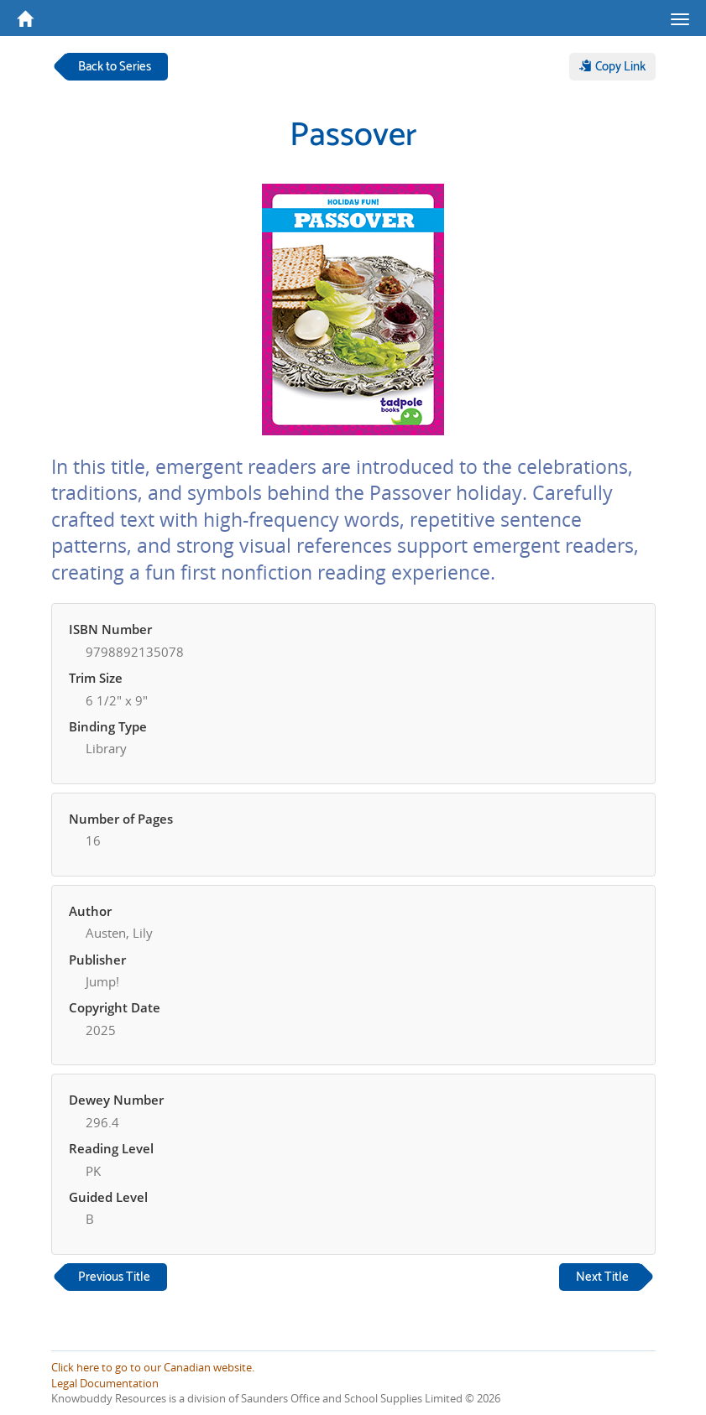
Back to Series (114, 66)
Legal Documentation (105, 1383)
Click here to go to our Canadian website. (152, 1367)
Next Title (602, 1277)
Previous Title (114, 1277)
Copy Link (612, 66)
